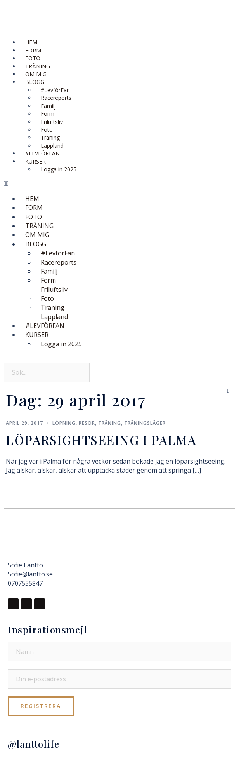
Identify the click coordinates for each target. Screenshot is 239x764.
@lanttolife (34, 744)
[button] (119, 183)
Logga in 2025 (58, 169)
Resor (87, 423)
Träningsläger (145, 423)
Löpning (64, 423)
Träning (109, 423)
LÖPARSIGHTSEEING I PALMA (101, 439)
